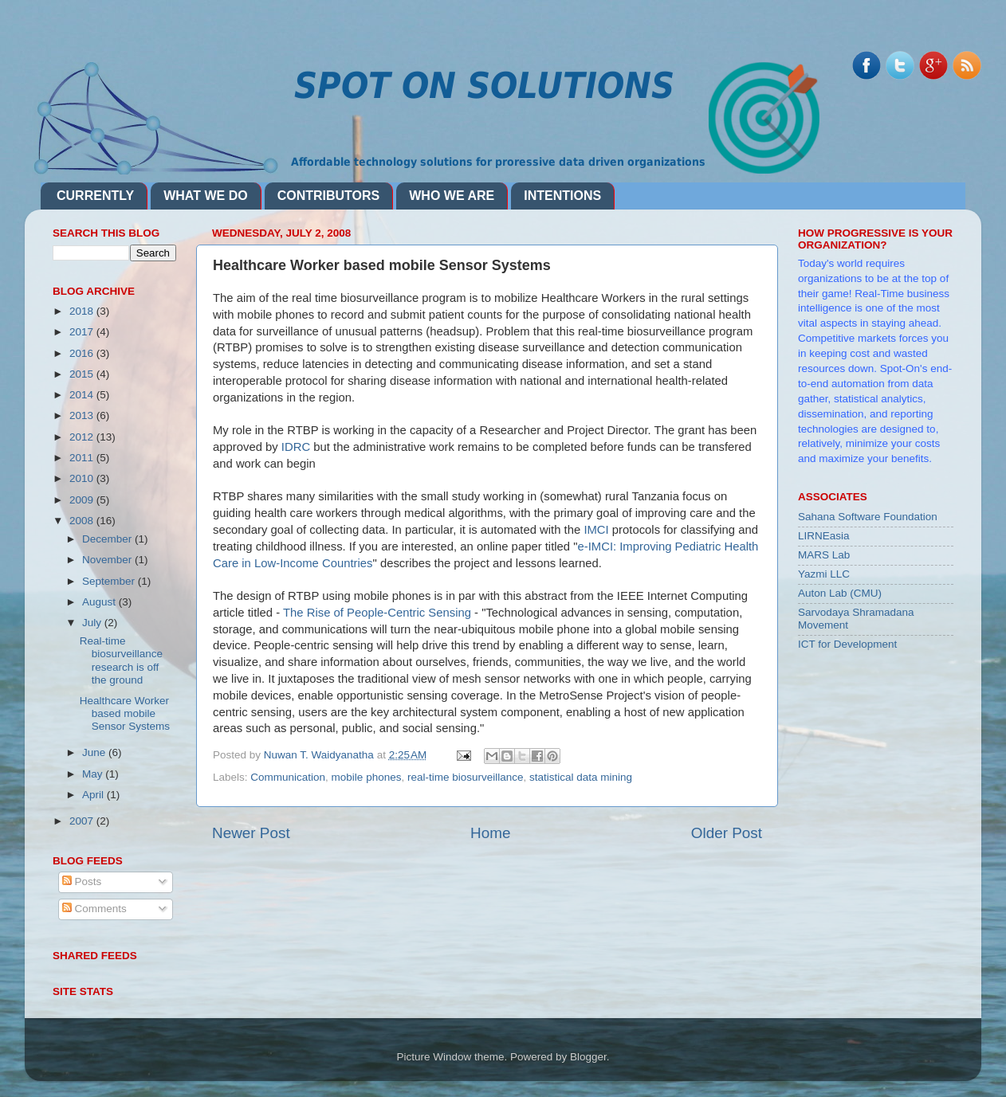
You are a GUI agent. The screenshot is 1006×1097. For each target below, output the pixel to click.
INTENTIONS (562, 195)
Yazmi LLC (824, 574)
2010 (82, 478)
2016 (82, 353)
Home (490, 833)
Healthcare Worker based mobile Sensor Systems (125, 713)
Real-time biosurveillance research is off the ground (121, 660)
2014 (82, 395)
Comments (94, 909)
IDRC (297, 447)
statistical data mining (580, 777)
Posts (82, 881)
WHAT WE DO (205, 195)
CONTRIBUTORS (328, 195)
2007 (82, 821)
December (108, 539)
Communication (287, 777)
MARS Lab (824, 555)
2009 (82, 500)
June (95, 752)
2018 (82, 311)
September (110, 581)
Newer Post (251, 833)
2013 (82, 415)
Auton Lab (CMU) (840, 593)
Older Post (726, 833)
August (100, 602)
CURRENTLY (95, 195)
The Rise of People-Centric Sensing (377, 612)
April (94, 795)
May (93, 774)
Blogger (588, 1057)
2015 (82, 374)
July (93, 623)
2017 (82, 332)
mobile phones (367, 777)
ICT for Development (847, 644)
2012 (82, 437)
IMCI (597, 529)
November (108, 560)
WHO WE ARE (451, 195)
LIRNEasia (824, 536)
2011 (82, 458)
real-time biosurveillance (465, 777)
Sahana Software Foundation (867, 517)
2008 (82, 521)
